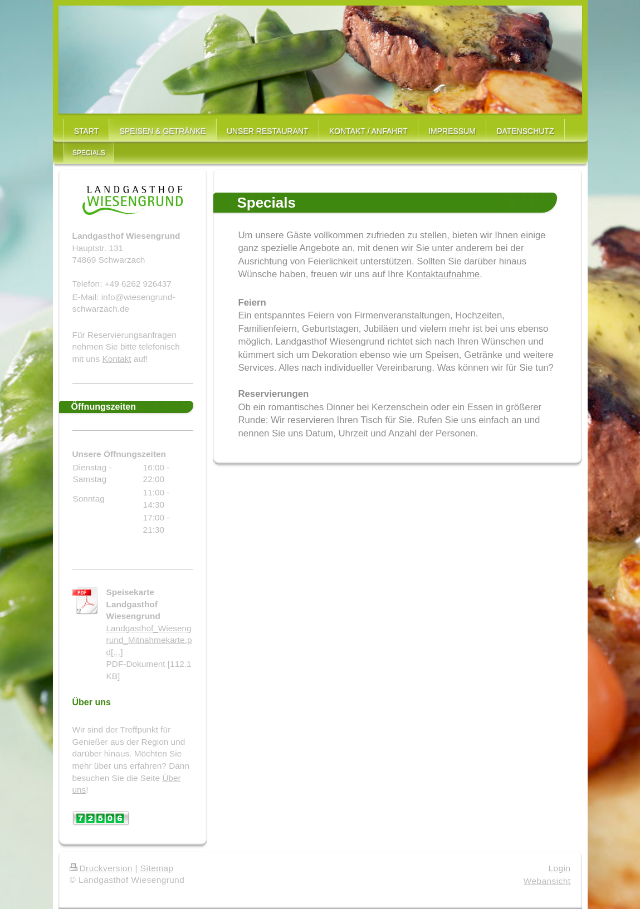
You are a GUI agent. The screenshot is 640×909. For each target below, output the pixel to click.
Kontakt (116, 358)
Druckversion (101, 868)
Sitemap (157, 868)
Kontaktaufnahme (443, 274)
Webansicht (547, 881)
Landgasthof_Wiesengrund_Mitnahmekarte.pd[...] (149, 640)
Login (560, 868)
